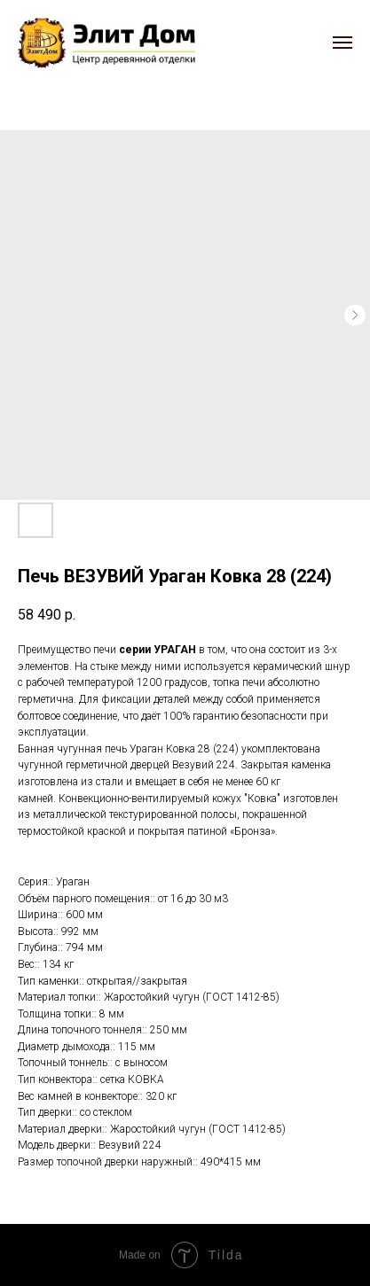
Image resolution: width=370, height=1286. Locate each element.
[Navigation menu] (342, 42)
